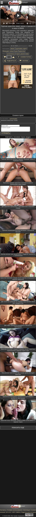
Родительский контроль (28, 512)
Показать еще (18, 427)
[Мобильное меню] (1, 2)
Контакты (3, 510)
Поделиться (11, 60)
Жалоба (25, 60)
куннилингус (11, 54)
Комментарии (25, 57)
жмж (27, 54)
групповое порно (21, 48)
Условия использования (14, 510)
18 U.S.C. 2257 (10, 512)
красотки (22, 51)
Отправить (6, 133)
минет (13, 48)
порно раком (20, 54)
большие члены (8, 51)
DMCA (18, 512)
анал (16, 51)
